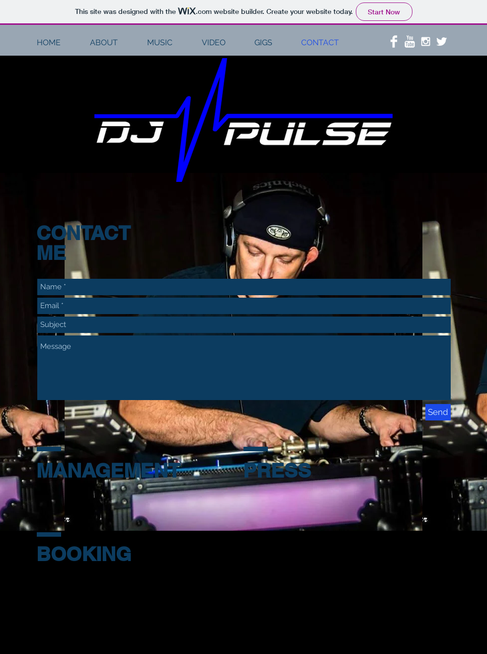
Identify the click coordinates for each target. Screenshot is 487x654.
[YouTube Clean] (410, 41)
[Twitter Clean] (441, 41)
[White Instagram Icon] (425, 41)
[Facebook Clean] (394, 41)
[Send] (438, 412)
